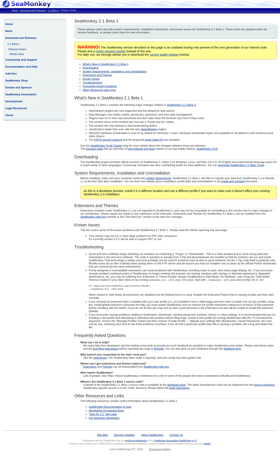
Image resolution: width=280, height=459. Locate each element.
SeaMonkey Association (20, 94)
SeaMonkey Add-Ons (93, 216)
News (8, 31)
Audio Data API (154, 139)
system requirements (158, 178)
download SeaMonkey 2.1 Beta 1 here (241, 165)
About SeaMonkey (152, 435)
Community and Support (21, 59)
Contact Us (176, 435)
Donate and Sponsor (18, 87)
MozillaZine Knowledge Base (106, 410)
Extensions (90, 366)
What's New (16, 54)
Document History (160, 449)
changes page (94, 148)
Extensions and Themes (97, 75)
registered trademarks (136, 440)
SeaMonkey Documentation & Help (110, 406)
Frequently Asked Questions (100, 86)
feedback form (232, 348)
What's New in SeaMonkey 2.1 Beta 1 (105, 64)
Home (15, 10)
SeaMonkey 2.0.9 (207, 148)
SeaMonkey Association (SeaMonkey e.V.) (175, 440)
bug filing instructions (105, 348)
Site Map (102, 435)
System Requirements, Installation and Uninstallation (115, 71)
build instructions (179, 387)
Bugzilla (159, 348)
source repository (264, 384)
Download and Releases (33, 10)
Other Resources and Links (99, 90)
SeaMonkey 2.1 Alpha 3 (181, 104)
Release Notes (17, 49)
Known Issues (91, 78)
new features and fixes (141, 148)
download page (176, 384)
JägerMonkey (149, 129)
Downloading (90, 67)
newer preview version (111, 51)
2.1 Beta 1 (53, 10)
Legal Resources (16, 108)
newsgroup (100, 357)
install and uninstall (232, 181)
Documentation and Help (21, 66)
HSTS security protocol (108, 139)
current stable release (164, 54)
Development (13, 101)
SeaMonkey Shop (16, 80)
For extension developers (104, 418)
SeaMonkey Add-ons (156, 366)
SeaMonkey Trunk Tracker (106, 145)
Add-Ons (11, 73)
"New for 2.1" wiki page (103, 414)
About (9, 115)
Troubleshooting (92, 82)
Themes (107, 366)
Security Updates (124, 435)
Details (207, 443)
